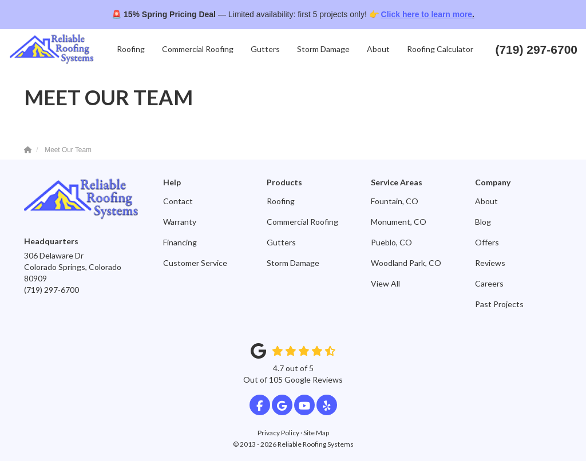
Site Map (316, 432)
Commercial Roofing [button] (197, 49)
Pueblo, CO (391, 242)
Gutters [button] (265, 49)
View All (385, 283)
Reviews (490, 263)
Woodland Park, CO (406, 263)
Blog (483, 221)
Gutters (281, 242)
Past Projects (499, 304)
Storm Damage (293, 263)
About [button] (378, 49)
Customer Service (195, 263)
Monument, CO (398, 221)
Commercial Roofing (302, 221)
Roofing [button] (131, 49)
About (486, 201)
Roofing (281, 201)
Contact (178, 201)
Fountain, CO (394, 201)
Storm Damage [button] (323, 49)
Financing (180, 242)
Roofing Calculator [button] (440, 49)
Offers (487, 242)
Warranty (179, 221)
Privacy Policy (278, 432)
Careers (489, 283)
